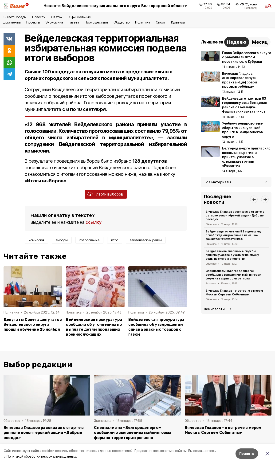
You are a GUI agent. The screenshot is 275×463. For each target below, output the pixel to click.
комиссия (36, 240)
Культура (178, 22)
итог (114, 240)
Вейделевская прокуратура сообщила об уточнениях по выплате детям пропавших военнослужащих (94, 327)
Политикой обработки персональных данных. (42, 456)
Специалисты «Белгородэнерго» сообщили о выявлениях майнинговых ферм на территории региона (233, 274)
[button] (254, 199)
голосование (89, 240)
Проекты (33, 22)
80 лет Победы (15, 17)
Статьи (57, 17)
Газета (74, 22)
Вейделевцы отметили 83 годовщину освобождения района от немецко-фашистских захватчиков (233, 235)
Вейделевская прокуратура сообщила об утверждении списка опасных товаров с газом (156, 327)
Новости (38, 17)
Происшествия (96, 22)
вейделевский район (146, 240)
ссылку (94, 222)
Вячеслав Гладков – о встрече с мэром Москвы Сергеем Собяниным (234, 292)
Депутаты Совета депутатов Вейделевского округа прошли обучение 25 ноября (33, 324)
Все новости (214, 309)
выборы (62, 240)
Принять (246, 453)
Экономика (54, 22)
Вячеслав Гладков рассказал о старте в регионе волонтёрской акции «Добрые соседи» (235, 215)
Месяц (260, 42)
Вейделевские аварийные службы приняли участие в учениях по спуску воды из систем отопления (232, 254)
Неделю (236, 42)
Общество (122, 22)
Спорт (160, 22)
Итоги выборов (109, 194)
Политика (142, 22)
